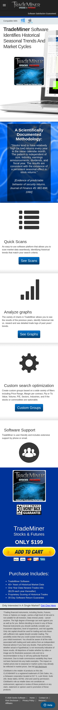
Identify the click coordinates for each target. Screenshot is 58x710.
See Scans (29, 261)
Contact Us (43, 698)
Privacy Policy (28, 700)
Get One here (48, 605)
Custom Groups (29, 408)
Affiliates (9, 703)
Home (32, 698)
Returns (41, 700)
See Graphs (29, 334)
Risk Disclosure (11, 700)
